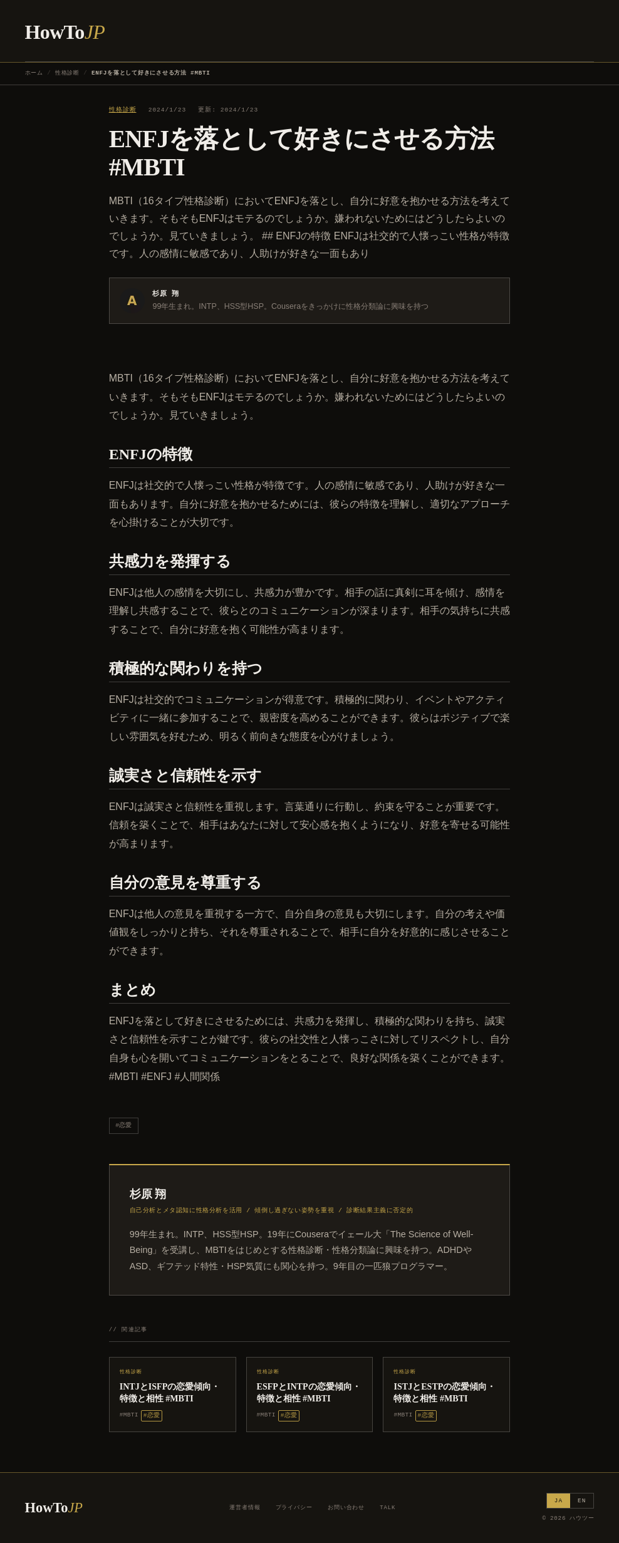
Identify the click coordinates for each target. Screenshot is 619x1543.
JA (558, 1500)
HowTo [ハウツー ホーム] (65, 32)
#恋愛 (123, 1125)
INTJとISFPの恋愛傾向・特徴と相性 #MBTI (170, 1392)
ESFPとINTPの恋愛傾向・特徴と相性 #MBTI (309, 1392)
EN (582, 1500)
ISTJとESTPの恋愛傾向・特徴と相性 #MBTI (444, 1392)
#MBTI (129, 1414)
